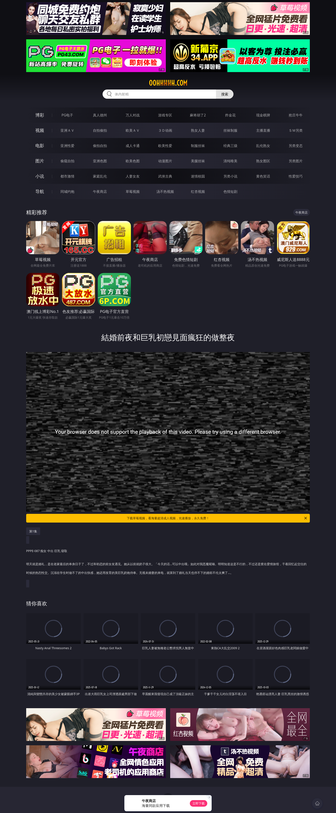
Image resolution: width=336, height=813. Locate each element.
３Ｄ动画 (165, 130)
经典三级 (230, 145)
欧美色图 (133, 161)
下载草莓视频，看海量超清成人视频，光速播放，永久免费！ (217, 518)
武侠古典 (165, 176)
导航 (39, 191)
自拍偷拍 (100, 130)
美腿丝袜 (198, 161)
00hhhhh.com (168, 83)
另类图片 (296, 161)
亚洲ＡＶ (67, 130)
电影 (39, 145)
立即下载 (198, 803)
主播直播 (263, 130)
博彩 (39, 115)
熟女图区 (263, 161)
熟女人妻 (198, 130)
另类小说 (230, 176)
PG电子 (67, 115)
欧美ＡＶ (133, 130)
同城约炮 (67, 191)
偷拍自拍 (100, 145)
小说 (39, 176)
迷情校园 (198, 176)
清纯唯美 (230, 161)
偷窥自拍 (67, 161)
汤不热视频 (165, 191)
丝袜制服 (230, 130)
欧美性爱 (165, 145)
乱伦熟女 (263, 145)
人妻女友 (133, 176)
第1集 (33, 531)
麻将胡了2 (198, 115)
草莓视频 (133, 191)
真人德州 (100, 115)
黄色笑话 (263, 176)
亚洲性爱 (67, 145)
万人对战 (133, 115)
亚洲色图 (100, 161)
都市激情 (67, 176)
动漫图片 (165, 161)
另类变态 (296, 145)
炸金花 (230, 115)
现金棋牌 (263, 115)
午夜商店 (100, 191)
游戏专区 (165, 115)
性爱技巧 (296, 176)
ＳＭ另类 (296, 130)
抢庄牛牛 (296, 115)
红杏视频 (198, 191)
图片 (39, 161)
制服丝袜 (198, 145)
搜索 (224, 94)
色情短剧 (230, 191)
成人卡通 (133, 145)
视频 (39, 130)
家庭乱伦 (100, 176)
